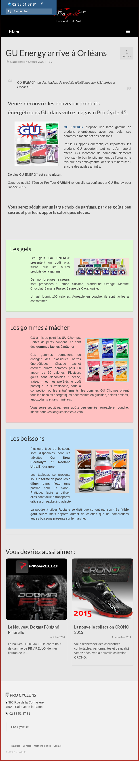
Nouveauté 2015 (35, 61)
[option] (36, 612)
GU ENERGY (75, 127)
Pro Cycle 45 (20, 727)
